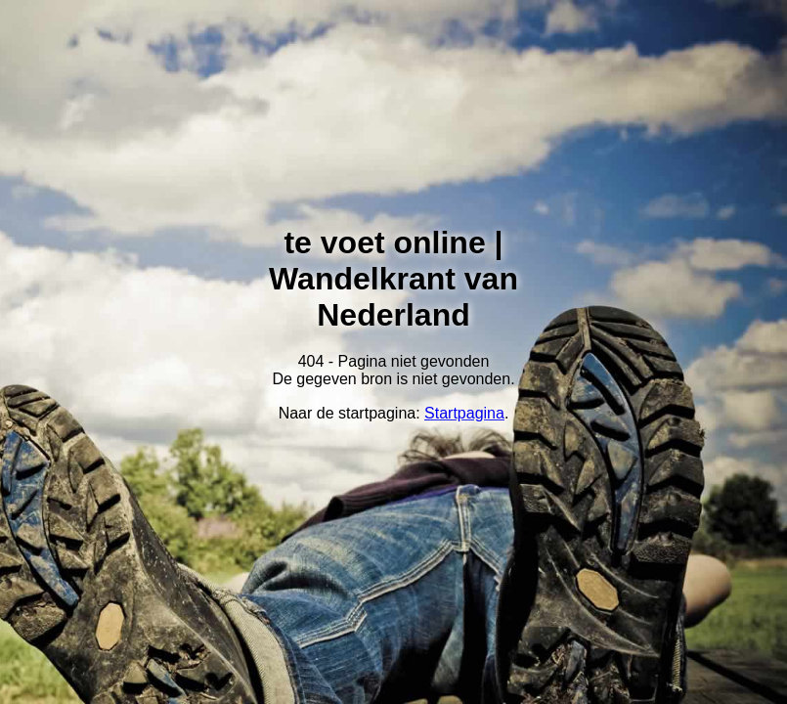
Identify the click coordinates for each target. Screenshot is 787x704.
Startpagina (464, 413)
